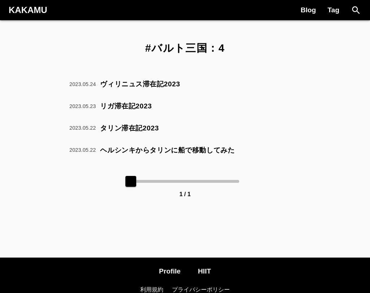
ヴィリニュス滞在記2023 (140, 84)
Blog (308, 10)
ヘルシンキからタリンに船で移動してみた (167, 150)
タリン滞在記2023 (129, 128)
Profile (170, 271)
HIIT (204, 271)
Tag (334, 10)
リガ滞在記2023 (126, 106)
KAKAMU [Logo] (28, 10)
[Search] (356, 10)
